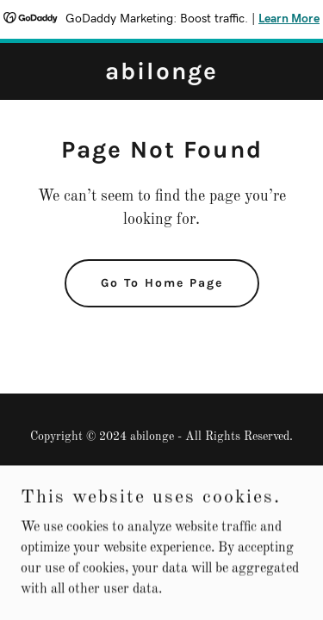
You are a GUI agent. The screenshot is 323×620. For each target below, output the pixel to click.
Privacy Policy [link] (161, 477)
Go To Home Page (162, 283)
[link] (161, 76)
